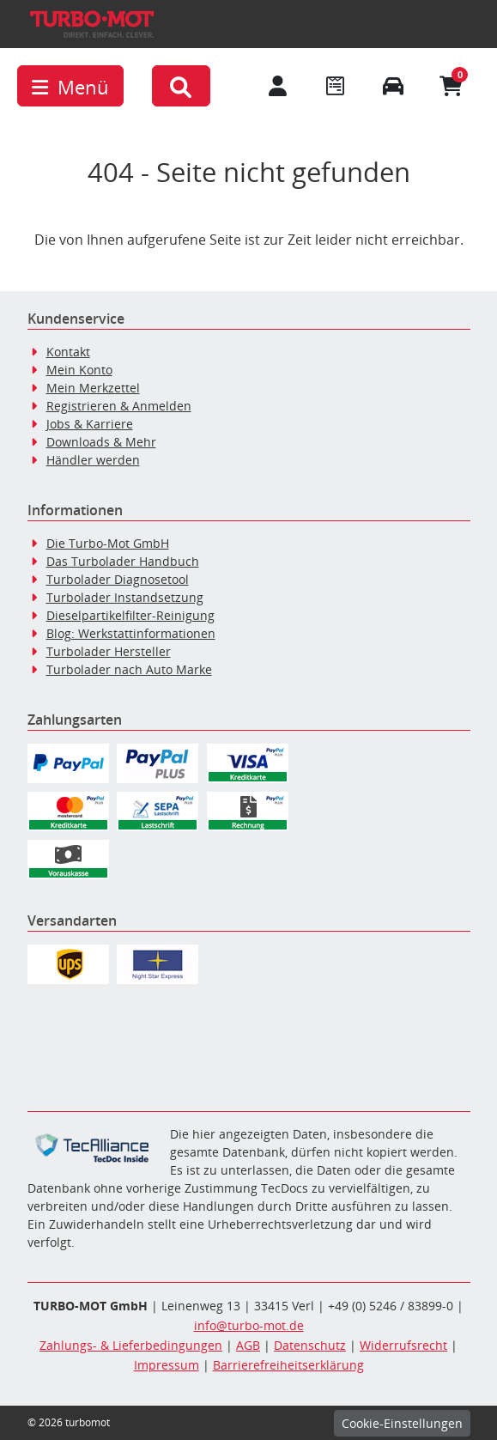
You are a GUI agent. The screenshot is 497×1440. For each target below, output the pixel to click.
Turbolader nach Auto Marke (129, 669)
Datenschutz (310, 1345)
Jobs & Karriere (89, 424)
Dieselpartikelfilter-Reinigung (130, 615)
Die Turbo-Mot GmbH (107, 543)
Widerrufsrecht (403, 1345)
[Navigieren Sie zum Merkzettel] (335, 85)
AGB (248, 1345)
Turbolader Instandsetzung (124, 597)
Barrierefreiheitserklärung (288, 1365)
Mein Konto (79, 370)
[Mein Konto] (278, 85)
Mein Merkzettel (93, 388)
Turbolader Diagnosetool (117, 579)
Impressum (166, 1365)
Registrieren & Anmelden (118, 406)
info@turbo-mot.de (249, 1325)
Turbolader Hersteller (108, 651)
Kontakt (68, 351)
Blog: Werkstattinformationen (130, 633)
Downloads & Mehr (101, 442)
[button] (181, 85)
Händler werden (93, 460)
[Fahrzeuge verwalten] (394, 85)
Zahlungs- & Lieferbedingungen (130, 1345)
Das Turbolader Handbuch (122, 561)
